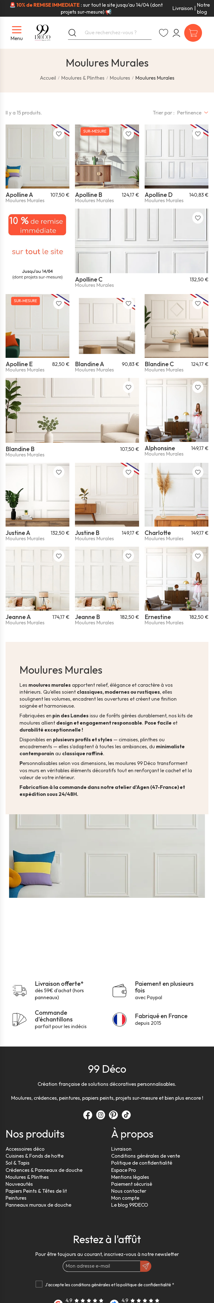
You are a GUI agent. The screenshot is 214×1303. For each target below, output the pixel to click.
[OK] (145, 1266)
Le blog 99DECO (129, 1205)
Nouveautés (19, 1184)
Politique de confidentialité (141, 1163)
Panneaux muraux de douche (38, 1205)
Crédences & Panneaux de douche (44, 1170)
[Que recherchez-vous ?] (110, 33)
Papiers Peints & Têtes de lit (36, 1191)
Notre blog (203, 8)
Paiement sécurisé (131, 1184)
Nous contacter (128, 1191)
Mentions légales (130, 1177)
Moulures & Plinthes (27, 1177)
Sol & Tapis (18, 1163)
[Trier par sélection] (192, 112)
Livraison (182, 8)
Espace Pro (123, 1170)
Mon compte (125, 1198)
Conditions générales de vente (145, 1156)
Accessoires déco (25, 1149)
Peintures (16, 1198)
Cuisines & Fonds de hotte (35, 1156)
